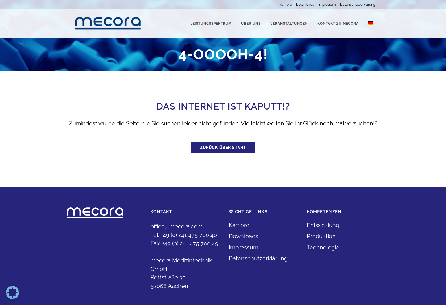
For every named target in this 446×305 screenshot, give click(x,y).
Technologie (323, 247)
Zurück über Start (223, 147)
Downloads (305, 5)
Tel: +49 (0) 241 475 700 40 (183, 235)
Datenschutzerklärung (357, 5)
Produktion (321, 236)
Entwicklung (323, 225)
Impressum (327, 5)
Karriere (285, 5)
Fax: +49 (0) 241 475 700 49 (184, 243)
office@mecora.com (176, 226)
